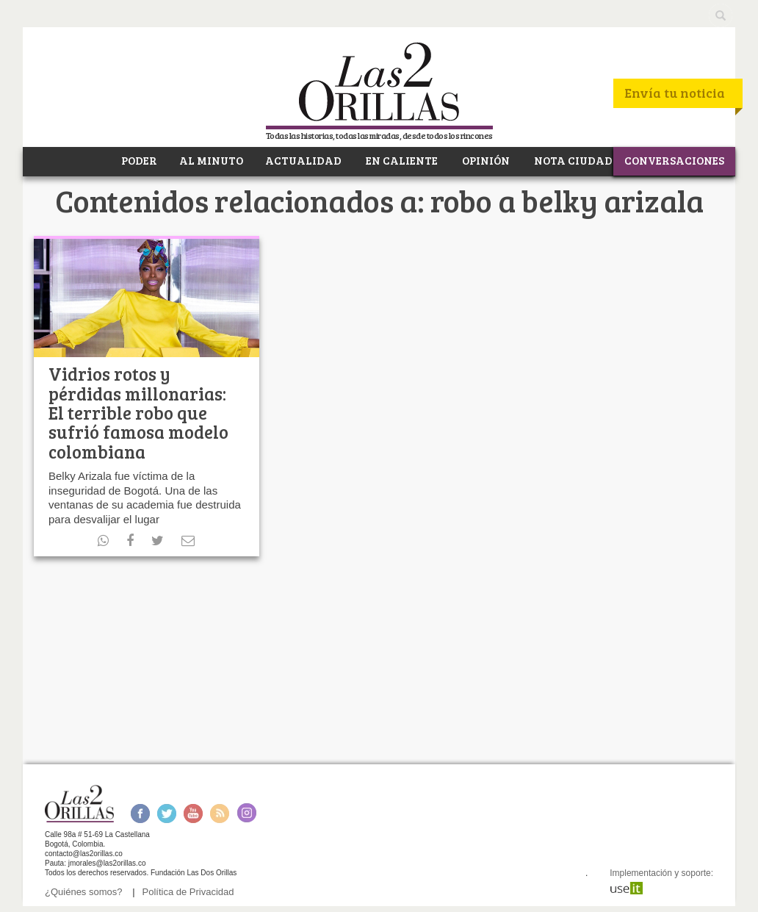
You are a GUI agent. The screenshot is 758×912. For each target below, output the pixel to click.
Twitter (166, 813)
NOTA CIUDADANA (585, 160)
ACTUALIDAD (303, 160)
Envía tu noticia (674, 92)
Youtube (193, 813)
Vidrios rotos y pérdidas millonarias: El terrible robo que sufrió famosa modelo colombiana (138, 413)
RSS (219, 813)
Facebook (140, 813)
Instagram (246, 813)
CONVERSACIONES (674, 160)
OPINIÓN (485, 160)
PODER (138, 160)
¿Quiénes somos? (84, 891)
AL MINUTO (211, 160)
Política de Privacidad (188, 891)
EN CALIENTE (401, 160)
